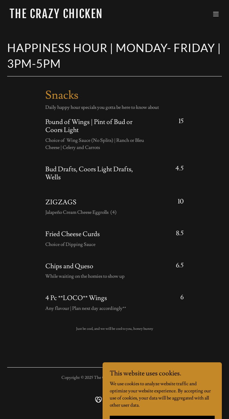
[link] (56, 17)
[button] (216, 14)
